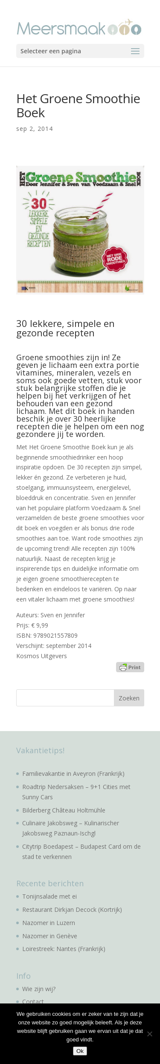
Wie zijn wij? (38, 989)
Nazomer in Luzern (48, 923)
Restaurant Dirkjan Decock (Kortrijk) (72, 909)
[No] (149, 1033)
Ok (80, 1051)
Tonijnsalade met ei (49, 896)
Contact (33, 1002)
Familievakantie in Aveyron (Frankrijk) (73, 773)
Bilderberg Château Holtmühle (63, 810)
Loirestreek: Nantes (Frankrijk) (63, 949)
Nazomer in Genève (49, 936)
